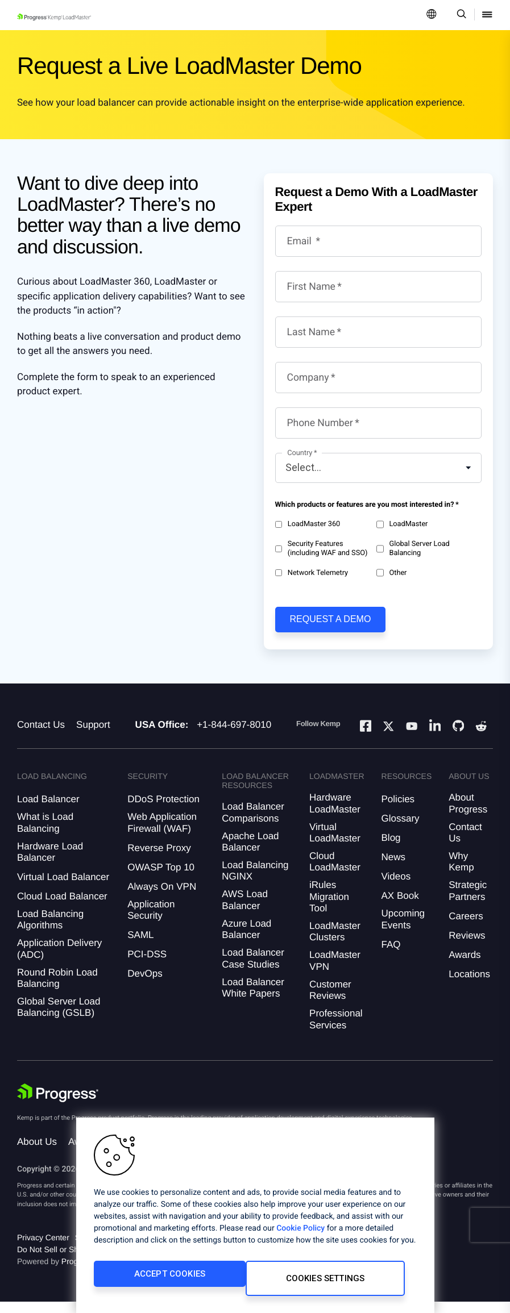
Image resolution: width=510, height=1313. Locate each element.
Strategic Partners (468, 902)
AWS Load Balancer (245, 911)
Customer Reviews (330, 1001)
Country (299, 453)
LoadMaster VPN (334, 972)
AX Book (400, 907)
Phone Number (320, 423)
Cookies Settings (270, 1283)
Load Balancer (48, 810)
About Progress (468, 814)
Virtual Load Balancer (63, 888)
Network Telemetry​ (312, 572)
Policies (398, 810)
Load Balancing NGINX (255, 882)
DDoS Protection (163, 810)
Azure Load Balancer (246, 940)
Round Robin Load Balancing (57, 989)
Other (391, 572)
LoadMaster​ (402, 524)
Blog (391, 849)
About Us (37, 1153)
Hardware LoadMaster (334, 814)
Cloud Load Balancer (62, 907)
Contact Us (41, 736)
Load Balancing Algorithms (50, 931)
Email (300, 241)
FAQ (391, 956)
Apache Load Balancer (250, 853)
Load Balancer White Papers (253, 999)
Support (93, 736)
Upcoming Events (403, 930)
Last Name (311, 332)
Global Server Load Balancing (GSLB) (58, 1018)
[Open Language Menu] (431, 15)
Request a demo (330, 619)
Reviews (467, 946)
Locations (469, 985)
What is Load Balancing (45, 834)
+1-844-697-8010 (234, 736)
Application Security (151, 921)
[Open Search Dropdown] (460, 15)
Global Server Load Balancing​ (413, 548)
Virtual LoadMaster (334, 844)
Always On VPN (161, 898)
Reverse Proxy (158, 859)
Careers (466, 927)
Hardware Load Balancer (50, 863)
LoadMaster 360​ (308, 524)
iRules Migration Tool (329, 908)
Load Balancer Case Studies (253, 969)
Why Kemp (461, 873)
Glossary (401, 829)
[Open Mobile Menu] (487, 15)
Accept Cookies (147, 1283)
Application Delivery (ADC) (59, 960)
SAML (140, 946)
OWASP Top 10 (160, 878)
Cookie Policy (300, 1237)
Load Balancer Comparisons (253, 823)
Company (308, 378)
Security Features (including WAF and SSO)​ (321, 548)
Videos (396, 887)
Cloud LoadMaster (334, 873)
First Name (311, 287)
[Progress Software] (58, 1104)
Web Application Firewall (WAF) (162, 834)
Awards (464, 966)
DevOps (144, 984)
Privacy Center (43, 1248)
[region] (255, 1220)
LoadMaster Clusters (334, 943)
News (394, 868)
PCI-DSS (147, 965)
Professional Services (336, 1030)
